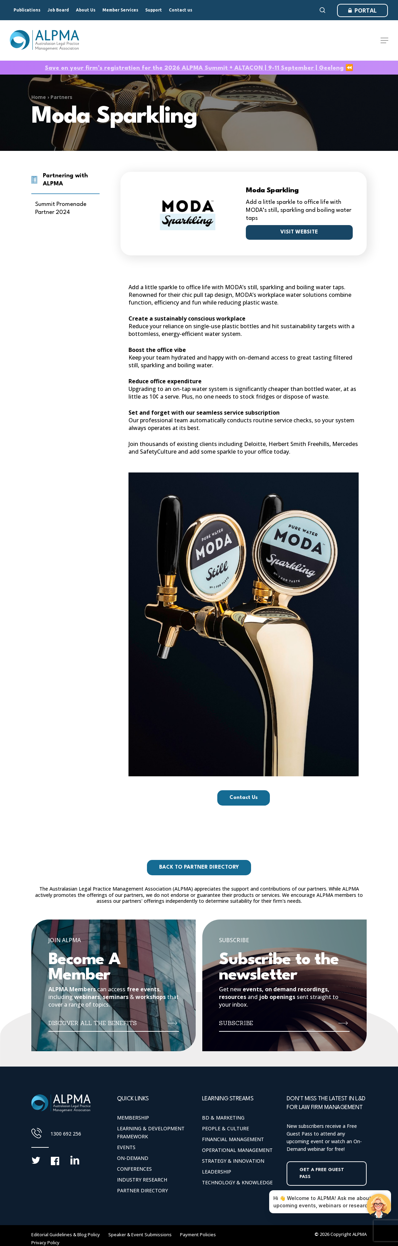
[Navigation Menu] (384, 40)
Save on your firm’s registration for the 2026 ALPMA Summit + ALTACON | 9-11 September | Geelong (194, 68)
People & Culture (225, 1128)
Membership (133, 1117)
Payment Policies (198, 1234)
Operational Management (237, 1150)
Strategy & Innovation (233, 1160)
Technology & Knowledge (237, 1182)
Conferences (134, 1169)
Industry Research (142, 1179)
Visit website (299, 232)
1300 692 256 (65, 1133)
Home (38, 97)
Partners (61, 97)
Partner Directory (142, 1190)
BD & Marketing (223, 1117)
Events (126, 1147)
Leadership (216, 1171)
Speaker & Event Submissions (140, 1234)
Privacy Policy (45, 1242)
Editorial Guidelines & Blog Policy (65, 1234)
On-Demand (132, 1158)
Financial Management (233, 1139)
